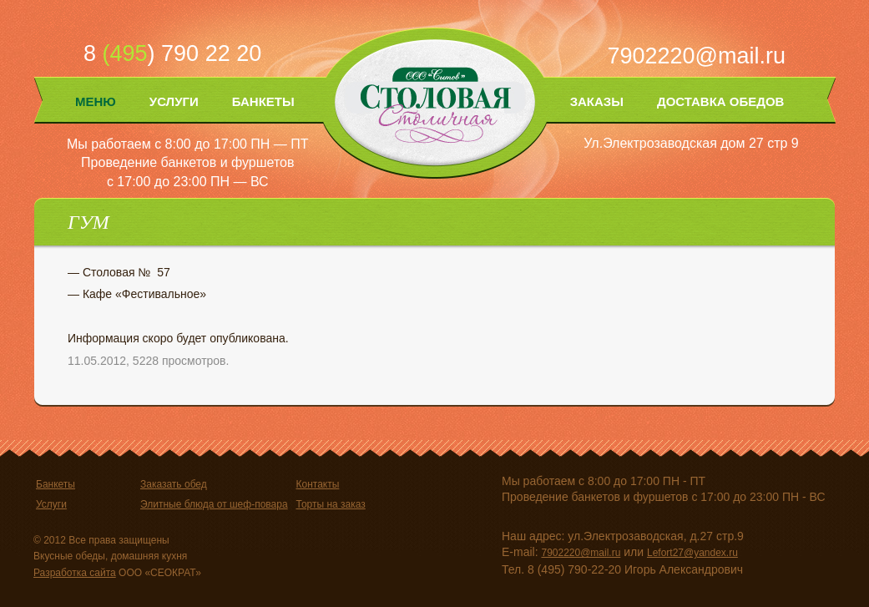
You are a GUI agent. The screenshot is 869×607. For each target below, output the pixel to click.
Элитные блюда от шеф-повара (214, 504)
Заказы (597, 101)
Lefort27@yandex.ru (692, 553)
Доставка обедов (721, 101)
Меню (95, 101)
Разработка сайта (74, 573)
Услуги (174, 101)
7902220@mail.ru (696, 55)
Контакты (317, 484)
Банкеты (263, 101)
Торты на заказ (330, 504)
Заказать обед (173, 484)
